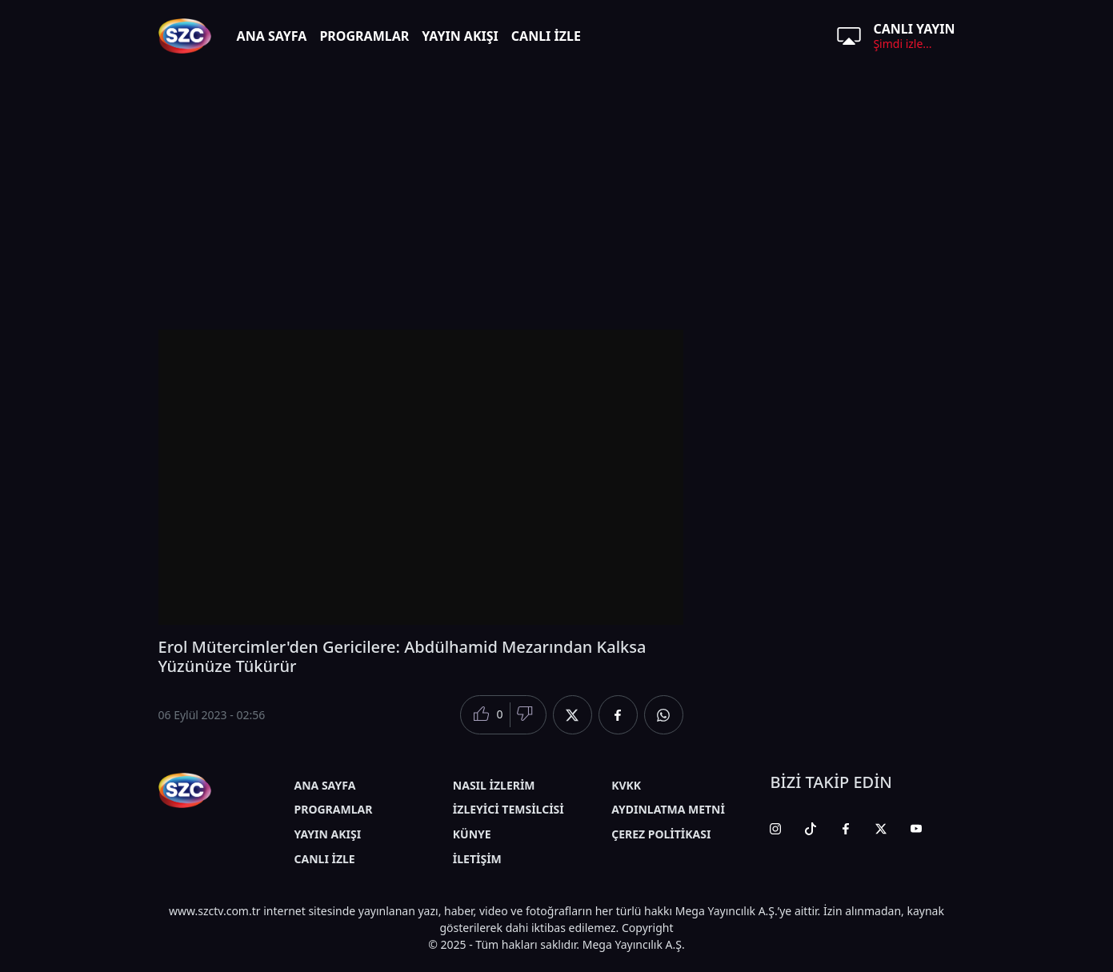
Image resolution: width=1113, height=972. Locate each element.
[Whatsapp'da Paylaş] (663, 714)
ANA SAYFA (272, 36)
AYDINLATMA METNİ (668, 809)
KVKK (626, 785)
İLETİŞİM (477, 858)
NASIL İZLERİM (494, 785)
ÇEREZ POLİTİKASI (661, 834)
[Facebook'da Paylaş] (618, 714)
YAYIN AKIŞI (460, 36)
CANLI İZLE (546, 36)
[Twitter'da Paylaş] (572, 714)
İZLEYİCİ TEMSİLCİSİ (508, 809)
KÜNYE (472, 834)
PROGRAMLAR (364, 36)
